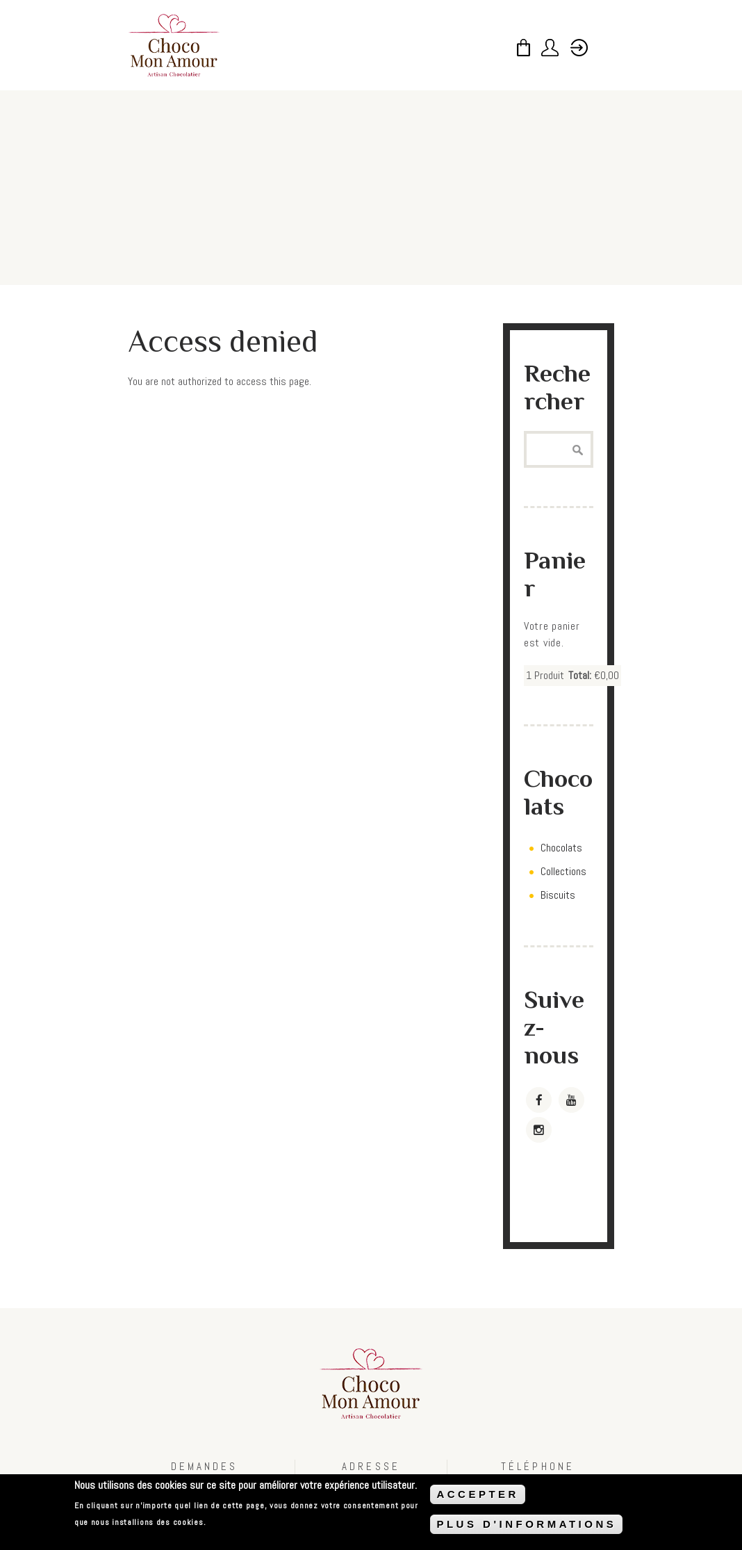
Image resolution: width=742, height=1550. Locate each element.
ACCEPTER (477, 1495)
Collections (563, 871)
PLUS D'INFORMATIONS (526, 1525)
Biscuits (558, 895)
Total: (579, 675)
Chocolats (561, 847)
